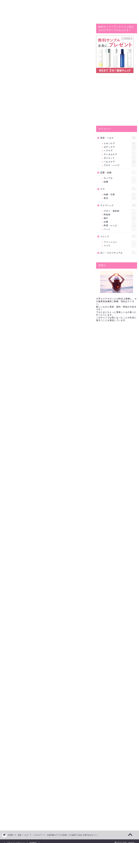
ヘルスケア (120, 161)
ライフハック (11, 28)
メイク (120, 245)
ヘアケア (120, 150)
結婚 (120, 181)
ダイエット (120, 158)
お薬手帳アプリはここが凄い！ (37, 210)
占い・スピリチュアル (118, 252)
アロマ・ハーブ (120, 165)
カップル (120, 178)
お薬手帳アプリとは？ (32, 206)
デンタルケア (120, 154)
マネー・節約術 (120, 211)
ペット (120, 229)
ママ (118, 188)
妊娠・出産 (120, 194)
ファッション (120, 242)
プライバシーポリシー (16, 839)
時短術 (120, 214)
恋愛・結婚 (118, 172)
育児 (120, 198)
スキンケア (120, 143)
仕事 (120, 222)
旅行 (120, 218)
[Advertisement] (46, 435)
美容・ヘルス (118, 137)
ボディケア (120, 147)
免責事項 (33, 839)
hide (53, 200)
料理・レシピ (120, 225)
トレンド (118, 236)
